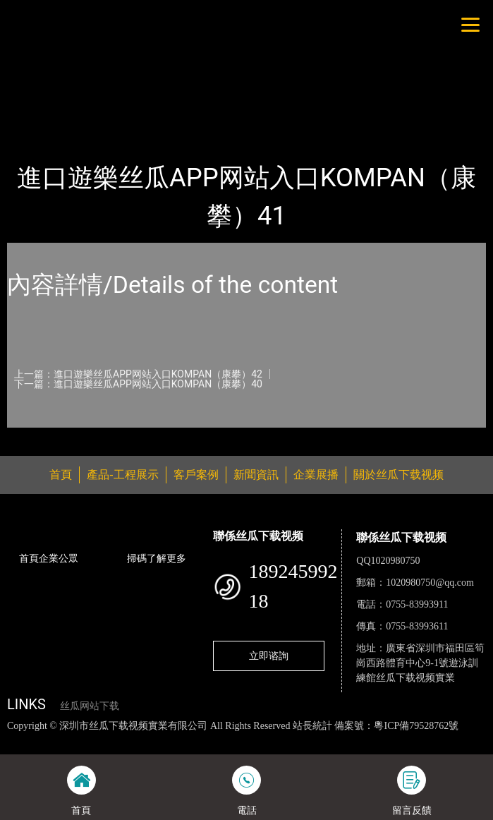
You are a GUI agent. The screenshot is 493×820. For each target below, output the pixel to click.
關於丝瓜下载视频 (398, 475)
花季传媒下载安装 (385, 740)
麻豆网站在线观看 (303, 740)
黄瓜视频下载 (232, 740)
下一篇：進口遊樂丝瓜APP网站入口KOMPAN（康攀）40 (138, 384)
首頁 (30, 113)
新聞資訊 (256, 475)
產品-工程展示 (87, 113)
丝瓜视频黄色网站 (160, 740)
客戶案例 (196, 475)
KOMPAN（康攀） (174, 113)
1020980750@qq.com (430, 582)
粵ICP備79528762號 (416, 725)
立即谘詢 (268, 655)
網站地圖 (19, 740)
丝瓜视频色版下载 (78, 740)
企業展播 (316, 475)
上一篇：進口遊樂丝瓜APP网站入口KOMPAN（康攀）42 (138, 374)
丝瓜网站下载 (89, 706)
